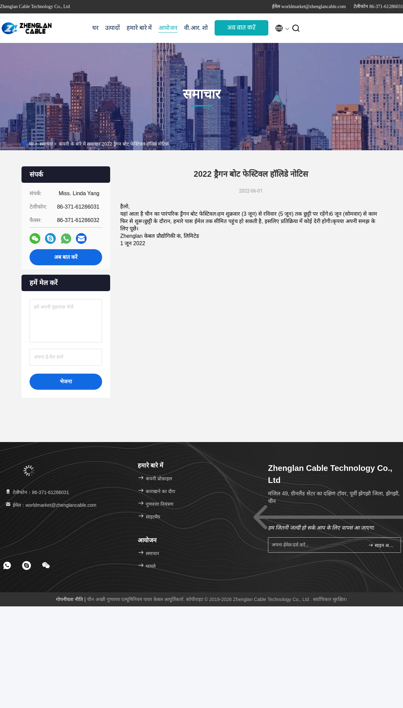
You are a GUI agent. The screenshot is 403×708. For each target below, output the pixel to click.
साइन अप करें (381, 545)
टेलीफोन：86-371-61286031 (37, 492)
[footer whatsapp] (7, 565)
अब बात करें (241, 28)
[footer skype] (26, 565)
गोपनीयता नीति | (71, 599)
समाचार (46, 144)
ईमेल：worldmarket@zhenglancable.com (50, 505)
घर (95, 27)
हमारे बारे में (139, 27)
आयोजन (168, 27)
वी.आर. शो (196, 27)
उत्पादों (112, 27)
